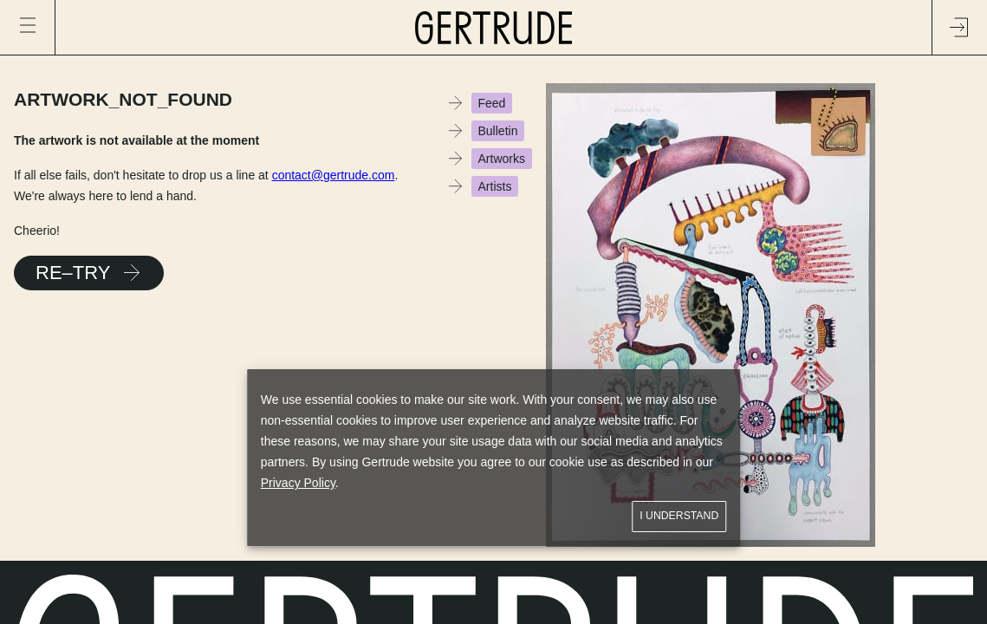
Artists (495, 186)
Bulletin (498, 131)
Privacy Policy (298, 483)
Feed (492, 103)
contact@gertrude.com (333, 175)
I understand (679, 516)
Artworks (501, 159)
